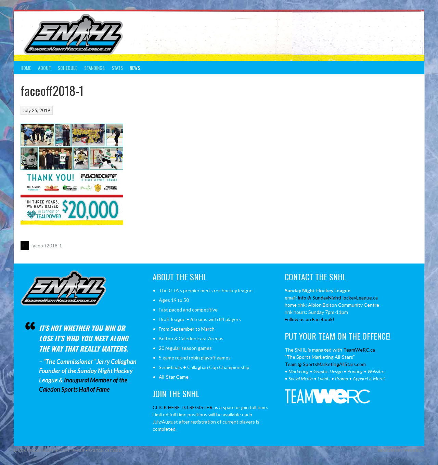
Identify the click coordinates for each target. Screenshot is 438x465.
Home (26, 67)
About (44, 67)
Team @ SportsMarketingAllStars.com (325, 364)
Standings (94, 67)
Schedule (67, 67)
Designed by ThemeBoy (401, 450)
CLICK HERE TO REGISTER (182, 407)
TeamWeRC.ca (359, 350)
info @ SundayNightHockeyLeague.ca (338, 298)
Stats (117, 67)
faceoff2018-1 (41, 245)
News (135, 67)
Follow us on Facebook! (309, 319)
